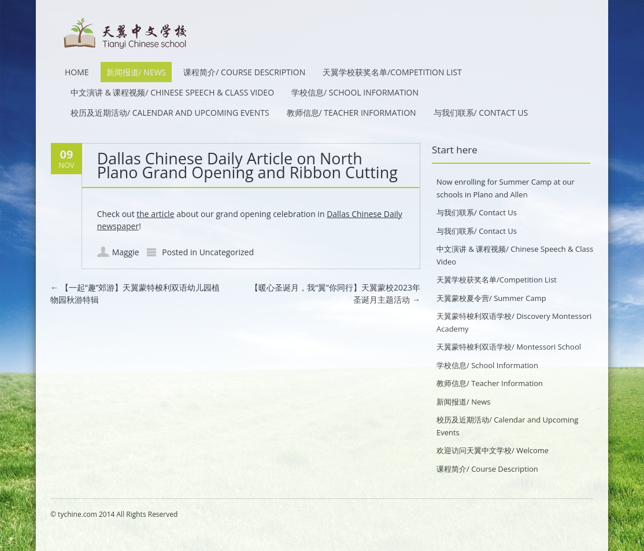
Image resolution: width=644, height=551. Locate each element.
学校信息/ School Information (355, 92)
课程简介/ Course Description (244, 72)
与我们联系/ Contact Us (481, 112)
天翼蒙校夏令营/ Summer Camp (491, 298)
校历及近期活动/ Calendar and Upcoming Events (170, 112)
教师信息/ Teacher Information (351, 112)
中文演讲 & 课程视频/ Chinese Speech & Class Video (172, 92)
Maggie (125, 252)
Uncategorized (226, 252)
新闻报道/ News (136, 72)
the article (155, 213)
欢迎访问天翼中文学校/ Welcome (492, 450)
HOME (77, 72)
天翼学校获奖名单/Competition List (392, 72)
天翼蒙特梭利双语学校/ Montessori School (508, 346)
